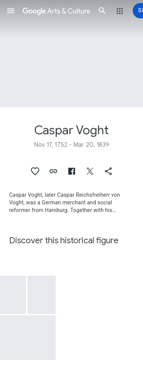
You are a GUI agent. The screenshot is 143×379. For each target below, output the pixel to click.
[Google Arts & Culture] (56, 10)
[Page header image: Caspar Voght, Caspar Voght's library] (71, 53)
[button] (11, 11)
